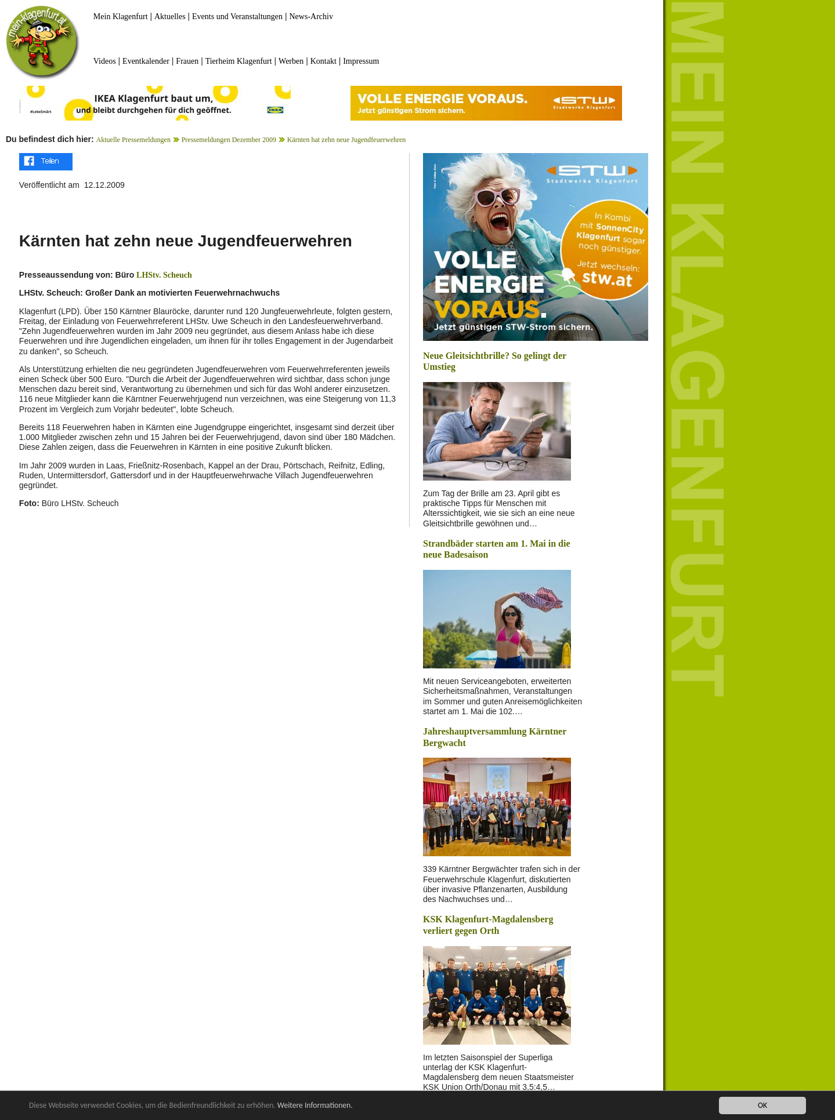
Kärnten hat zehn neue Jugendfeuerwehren (346, 140)
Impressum (361, 61)
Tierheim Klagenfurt (238, 61)
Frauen (187, 61)
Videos (104, 61)
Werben (291, 61)
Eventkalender (145, 61)
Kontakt (323, 61)
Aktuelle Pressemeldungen (133, 140)
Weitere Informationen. (315, 1105)
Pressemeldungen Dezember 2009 (229, 140)
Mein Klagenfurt (120, 16)
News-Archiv (311, 16)
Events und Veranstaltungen (237, 16)
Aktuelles (170, 16)
